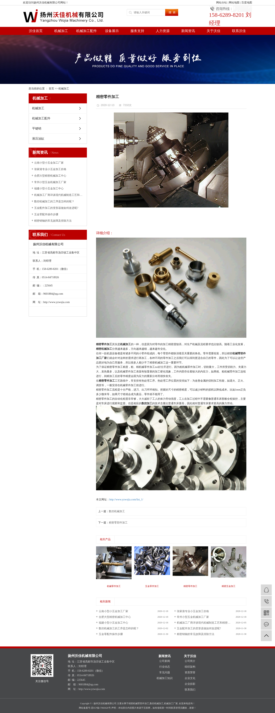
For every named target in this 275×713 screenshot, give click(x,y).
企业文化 (190, 678)
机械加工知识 (165, 678)
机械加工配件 (86, 31)
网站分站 (221, 2)
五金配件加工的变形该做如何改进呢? (56, 208)
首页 (51, 88)
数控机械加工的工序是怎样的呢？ (54, 201)
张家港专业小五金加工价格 (50, 169)
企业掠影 (190, 683)
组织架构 (190, 666)
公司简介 (190, 661)
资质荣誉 (190, 672)
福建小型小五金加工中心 (49, 188)
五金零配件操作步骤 (46, 214)
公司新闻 (164, 661)
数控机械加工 (117, 511)
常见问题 (164, 672)
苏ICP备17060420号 (101, 708)
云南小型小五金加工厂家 (49, 162)
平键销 (36, 128)
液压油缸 (38, 138)
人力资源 (163, 31)
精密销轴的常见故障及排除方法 (53, 220)
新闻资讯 (188, 31)
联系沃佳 (239, 31)
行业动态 (164, 666)
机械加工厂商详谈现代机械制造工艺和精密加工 (59, 195)
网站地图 (234, 2)
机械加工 (61, 31)
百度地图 (246, 2)
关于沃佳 (213, 31)
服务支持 (137, 31)
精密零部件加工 (118, 522)
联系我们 (190, 689)
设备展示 (112, 31)
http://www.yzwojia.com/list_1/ (126, 499)
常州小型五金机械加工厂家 (50, 182)
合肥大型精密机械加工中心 (50, 175)
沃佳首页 (36, 31)
